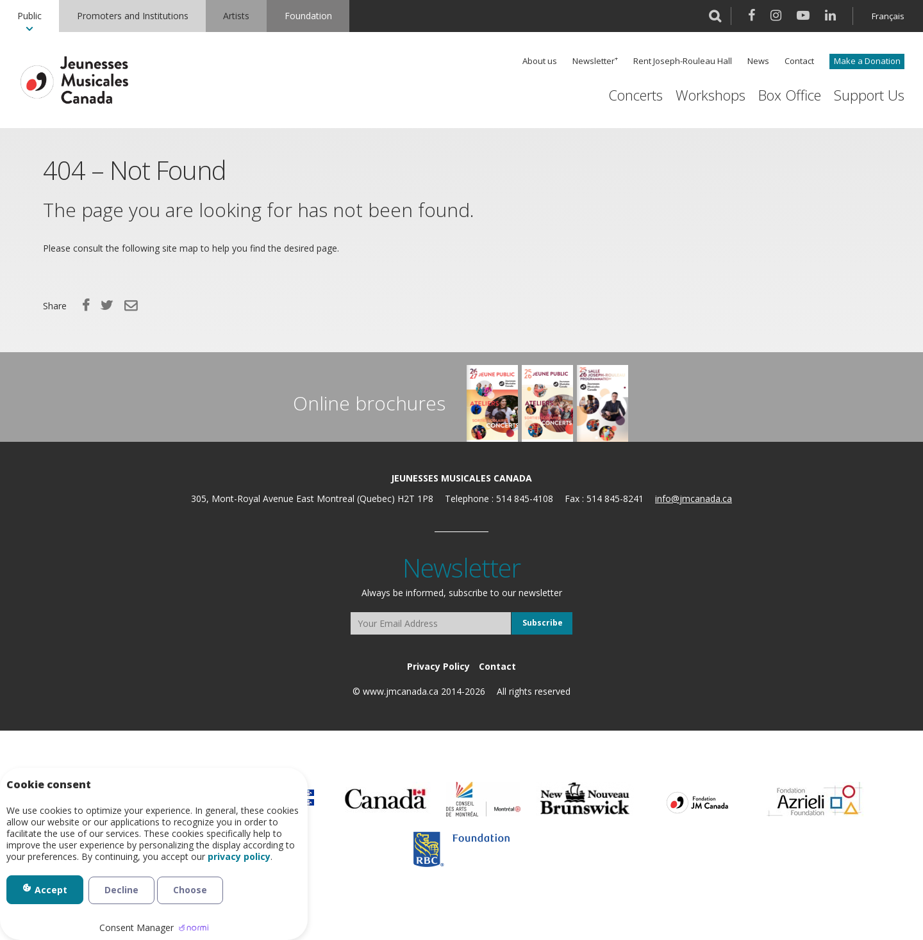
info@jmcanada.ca (693, 498)
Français (888, 16)
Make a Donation (867, 61)
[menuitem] (29, 16)
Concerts (635, 95)
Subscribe (542, 622)
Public (29, 16)
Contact (799, 61)
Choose (190, 890)
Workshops (710, 95)
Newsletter (593, 61)
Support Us (869, 95)
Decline (121, 890)
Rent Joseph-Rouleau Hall (682, 61)
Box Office (789, 95)
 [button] (715, 16)
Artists (236, 16)
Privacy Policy (438, 666)
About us (539, 61)
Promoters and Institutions (132, 16)
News (758, 61)
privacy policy (239, 857)
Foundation (308, 16)
